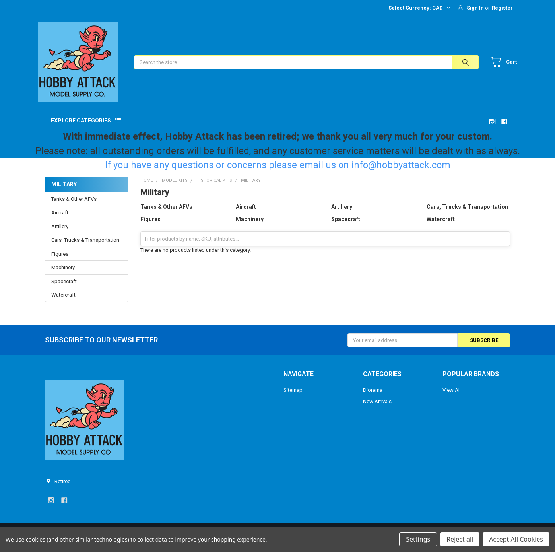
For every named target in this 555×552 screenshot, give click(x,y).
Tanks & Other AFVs (74, 206)
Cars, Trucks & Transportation (85, 247)
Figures (59, 261)
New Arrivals (377, 408)
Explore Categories (81, 127)
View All (451, 397)
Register (502, 8)
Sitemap (293, 397)
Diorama (372, 397)
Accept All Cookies (516, 539)
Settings (418, 539)
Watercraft (63, 302)
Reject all (459, 539)
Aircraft (59, 219)
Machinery (63, 274)
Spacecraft (64, 288)
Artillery (59, 233)
